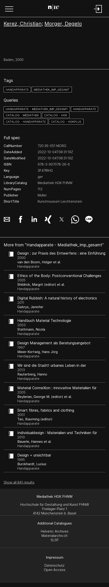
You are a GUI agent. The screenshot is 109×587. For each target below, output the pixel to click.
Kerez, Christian (23, 24)
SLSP (55, 540)
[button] (9, 9)
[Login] (98, 13)
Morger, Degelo (63, 24)
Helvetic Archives (54, 531)
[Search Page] (53, 8)
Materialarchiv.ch (54, 535)
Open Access (54, 570)
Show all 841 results (19, 482)
